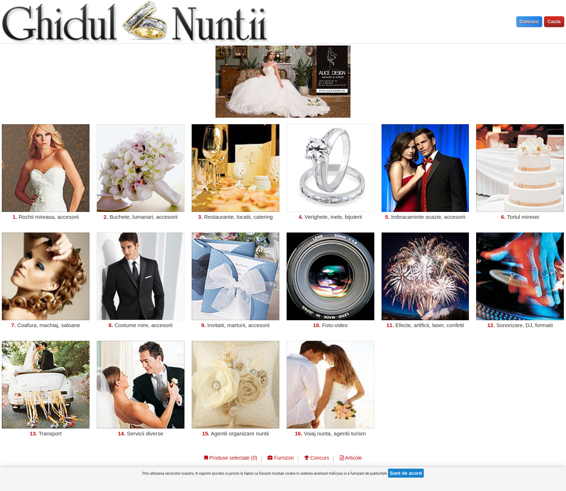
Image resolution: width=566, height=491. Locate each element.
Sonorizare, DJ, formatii (524, 325)
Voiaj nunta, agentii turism (335, 433)
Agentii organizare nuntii (240, 433)
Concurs (316, 458)
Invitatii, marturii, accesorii (238, 325)
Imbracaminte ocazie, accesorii (428, 217)
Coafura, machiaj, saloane (48, 325)
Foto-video (335, 325)
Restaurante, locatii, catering (238, 217)
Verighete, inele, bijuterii (333, 217)
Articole (351, 458)
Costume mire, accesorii (143, 325)
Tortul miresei (523, 217)
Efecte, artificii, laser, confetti (429, 325)
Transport (50, 433)
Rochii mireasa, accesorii (48, 217)
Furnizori (280, 458)
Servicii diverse (145, 433)
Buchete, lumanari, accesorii (143, 217)
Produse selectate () (230, 458)
